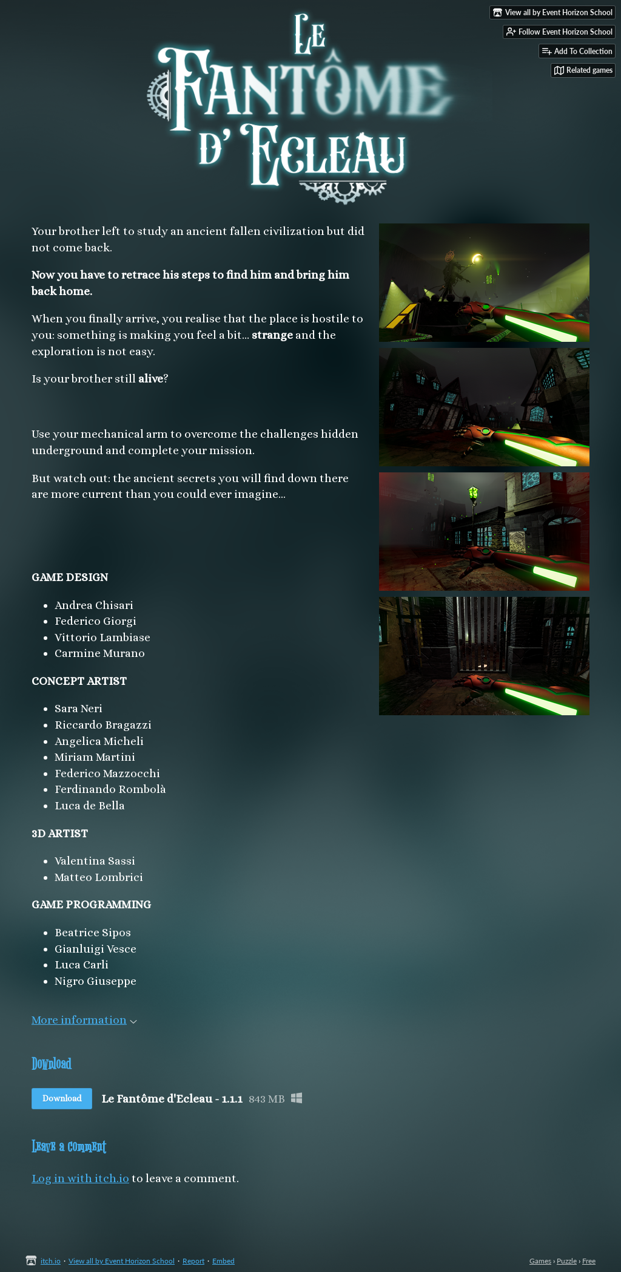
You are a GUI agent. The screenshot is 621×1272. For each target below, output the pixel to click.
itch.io (51, 1260)
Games (540, 1260)
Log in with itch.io (80, 1178)
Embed (223, 1260)
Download (61, 1098)
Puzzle (567, 1260)
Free (589, 1260)
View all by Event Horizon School (122, 1260)
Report (193, 1260)
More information (84, 1019)
